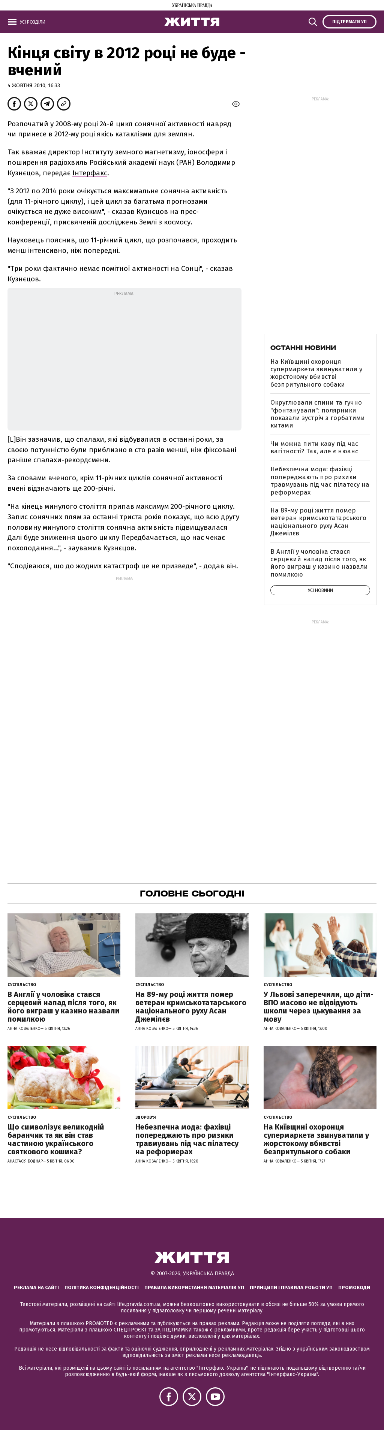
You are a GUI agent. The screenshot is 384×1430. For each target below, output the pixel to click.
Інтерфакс (89, 173)
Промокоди (354, 1287)
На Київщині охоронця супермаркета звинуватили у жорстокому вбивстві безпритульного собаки (316, 373)
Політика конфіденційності (101, 1287)
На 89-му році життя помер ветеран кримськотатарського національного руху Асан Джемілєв (318, 522)
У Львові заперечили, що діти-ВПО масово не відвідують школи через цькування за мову (319, 1007)
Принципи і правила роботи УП (291, 1287)
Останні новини (303, 348)
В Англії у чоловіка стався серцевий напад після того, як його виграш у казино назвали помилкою (319, 563)
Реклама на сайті (36, 1287)
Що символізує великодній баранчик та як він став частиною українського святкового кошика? (56, 1139)
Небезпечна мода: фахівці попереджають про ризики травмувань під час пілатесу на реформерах (319, 480)
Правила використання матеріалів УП (194, 1287)
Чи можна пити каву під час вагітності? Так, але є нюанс (314, 447)
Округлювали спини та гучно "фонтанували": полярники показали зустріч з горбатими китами (317, 414)
